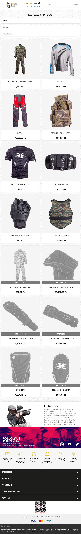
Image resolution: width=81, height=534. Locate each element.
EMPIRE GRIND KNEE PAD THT (61, 390)
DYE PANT (20, 133)
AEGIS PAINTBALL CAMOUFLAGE (20, 287)
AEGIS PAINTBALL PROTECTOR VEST (60, 236)
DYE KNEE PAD (20, 390)
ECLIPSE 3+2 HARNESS (61, 184)
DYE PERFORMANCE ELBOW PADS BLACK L (20, 339)
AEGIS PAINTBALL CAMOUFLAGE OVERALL (20, 82)
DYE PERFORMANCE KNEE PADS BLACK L (61, 287)
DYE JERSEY (60, 82)
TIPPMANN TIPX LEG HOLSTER (60, 133)
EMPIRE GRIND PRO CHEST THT (20, 184)
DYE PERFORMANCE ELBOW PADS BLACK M (61, 339)
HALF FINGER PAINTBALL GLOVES (20, 236)
